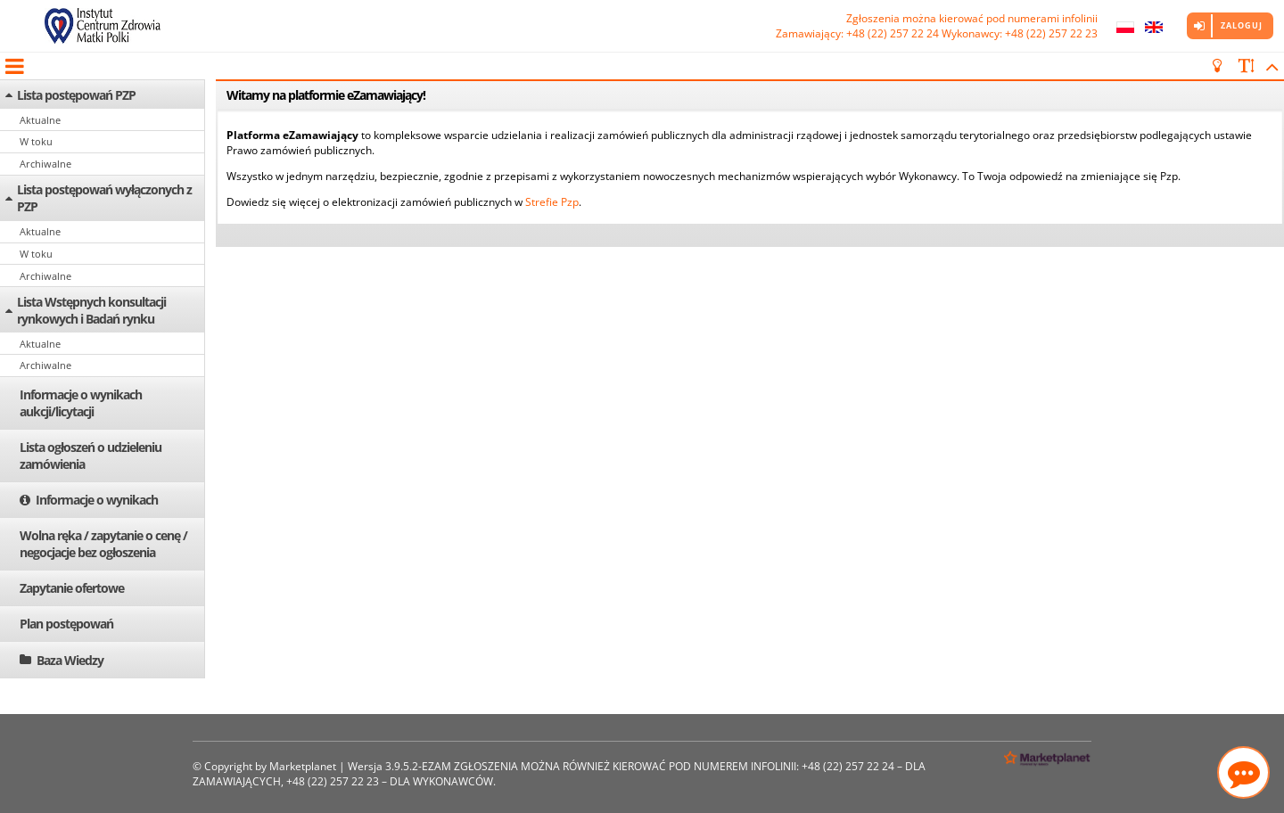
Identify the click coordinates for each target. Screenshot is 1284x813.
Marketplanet (302, 766)
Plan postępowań (66, 623)
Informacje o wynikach (97, 499)
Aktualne (40, 120)
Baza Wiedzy (70, 660)
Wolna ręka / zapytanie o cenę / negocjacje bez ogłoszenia (103, 544)
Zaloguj (1242, 25)
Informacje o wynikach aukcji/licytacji (81, 403)
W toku (36, 141)
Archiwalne (45, 163)
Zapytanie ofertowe (72, 587)
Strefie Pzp (552, 201)
